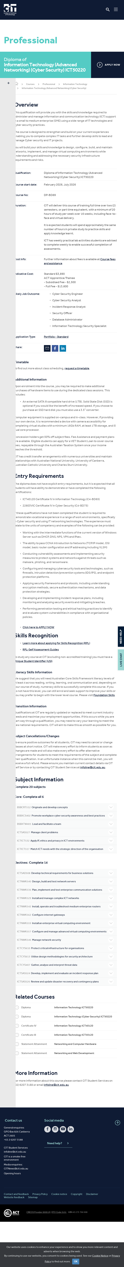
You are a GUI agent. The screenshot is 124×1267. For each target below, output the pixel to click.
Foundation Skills (71, 711)
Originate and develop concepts (69, 832)
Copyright (76, 1239)
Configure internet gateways (69, 954)
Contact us (12, 1165)
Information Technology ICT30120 (81, 1079)
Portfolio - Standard (64, 336)
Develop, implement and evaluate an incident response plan (69, 1016)
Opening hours (12, 1218)
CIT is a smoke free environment (15, 1203)
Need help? (58, 1188)
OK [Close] (76, 1261)
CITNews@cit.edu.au (16, 1213)
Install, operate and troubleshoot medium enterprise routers (69, 943)
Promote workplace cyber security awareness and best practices (69, 842)
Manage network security (69, 982)
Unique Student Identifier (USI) (50, 673)
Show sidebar (8, 83)
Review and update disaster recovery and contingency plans (69, 1024)
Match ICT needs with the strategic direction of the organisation (69, 879)
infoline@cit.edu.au (48, 792)
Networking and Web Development (82, 1098)
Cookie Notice (100, 1255)
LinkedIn (70, 348)
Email (55, 348)
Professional (57, 84)
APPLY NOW (108, 65)
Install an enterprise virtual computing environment (69, 962)
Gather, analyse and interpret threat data (69, 1007)
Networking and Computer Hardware (83, 1089)
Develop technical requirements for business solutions (69, 905)
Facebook (63, 348)
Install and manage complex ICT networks (69, 933)
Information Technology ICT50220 (81, 1049)
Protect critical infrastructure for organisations (69, 991)
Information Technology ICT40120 (81, 1070)
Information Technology (83, 84)
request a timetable (84, 368)
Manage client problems (69, 860)
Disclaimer (92, 1239)
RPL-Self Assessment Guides (49, 662)
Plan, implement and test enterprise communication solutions (69, 923)
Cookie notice (59, 1239)
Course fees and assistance (69, 263)
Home (24, 84)
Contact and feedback (16, 1239)
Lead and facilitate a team (69, 852)
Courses (38, 84)
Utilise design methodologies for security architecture (69, 999)
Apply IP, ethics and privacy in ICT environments (69, 869)
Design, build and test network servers (69, 913)
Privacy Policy (40, 1239)
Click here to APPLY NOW (46, 639)
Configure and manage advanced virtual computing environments (69, 972)
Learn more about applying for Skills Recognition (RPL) (64, 655)
